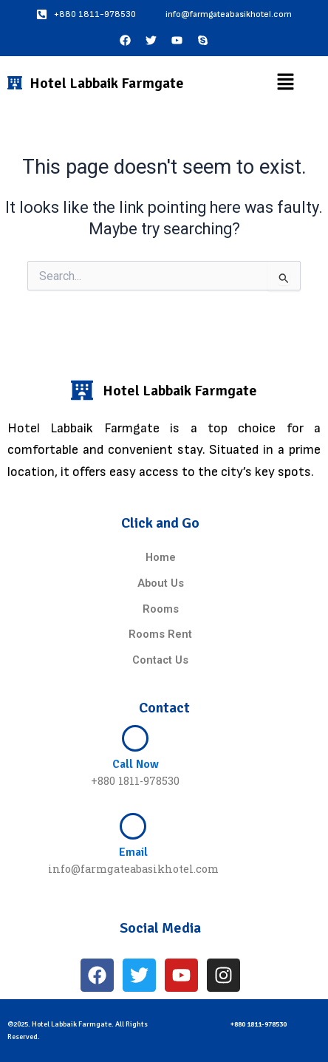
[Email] (133, 826)
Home (161, 557)
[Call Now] (135, 738)
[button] (285, 83)
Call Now (135, 764)
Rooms (161, 609)
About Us (160, 583)
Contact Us (160, 660)
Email (133, 852)
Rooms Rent (160, 634)
